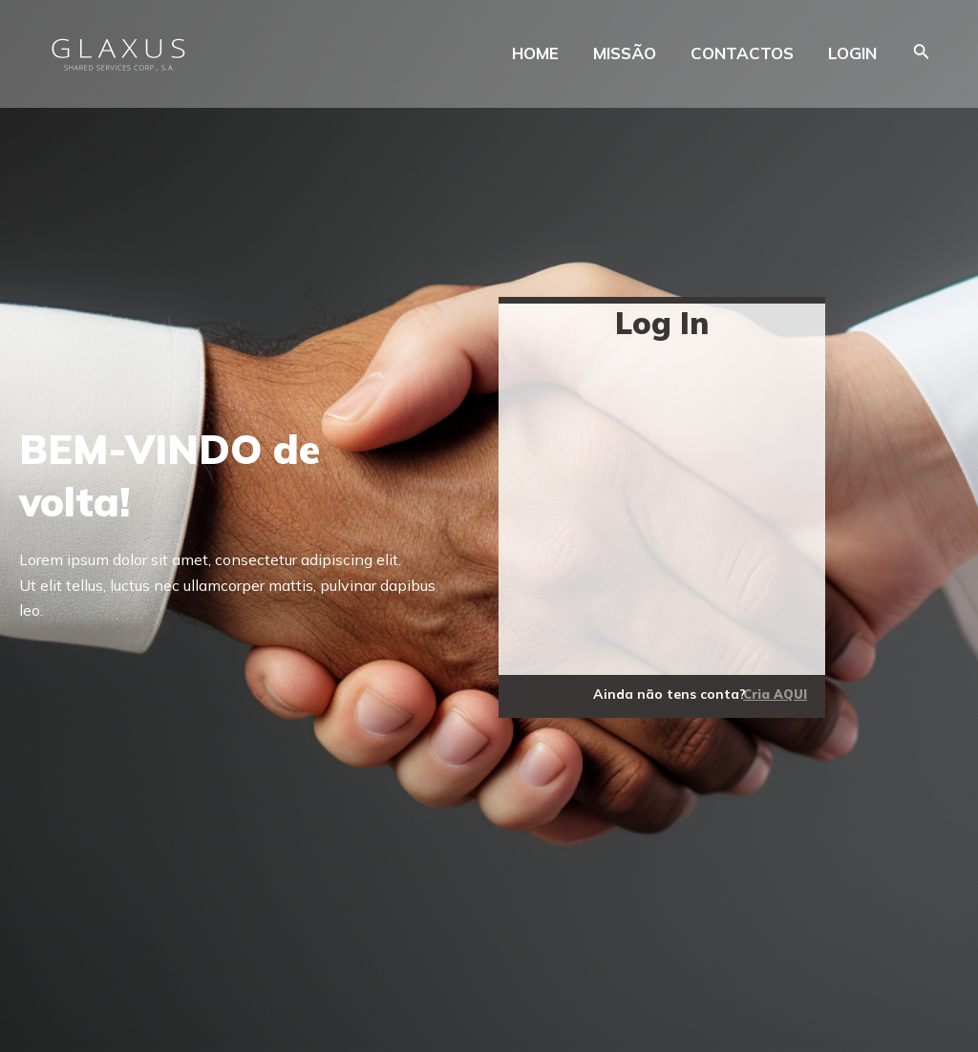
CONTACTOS (742, 53)
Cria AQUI (775, 694)
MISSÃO (624, 53)
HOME (535, 53)
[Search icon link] (921, 53)
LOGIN (852, 53)
